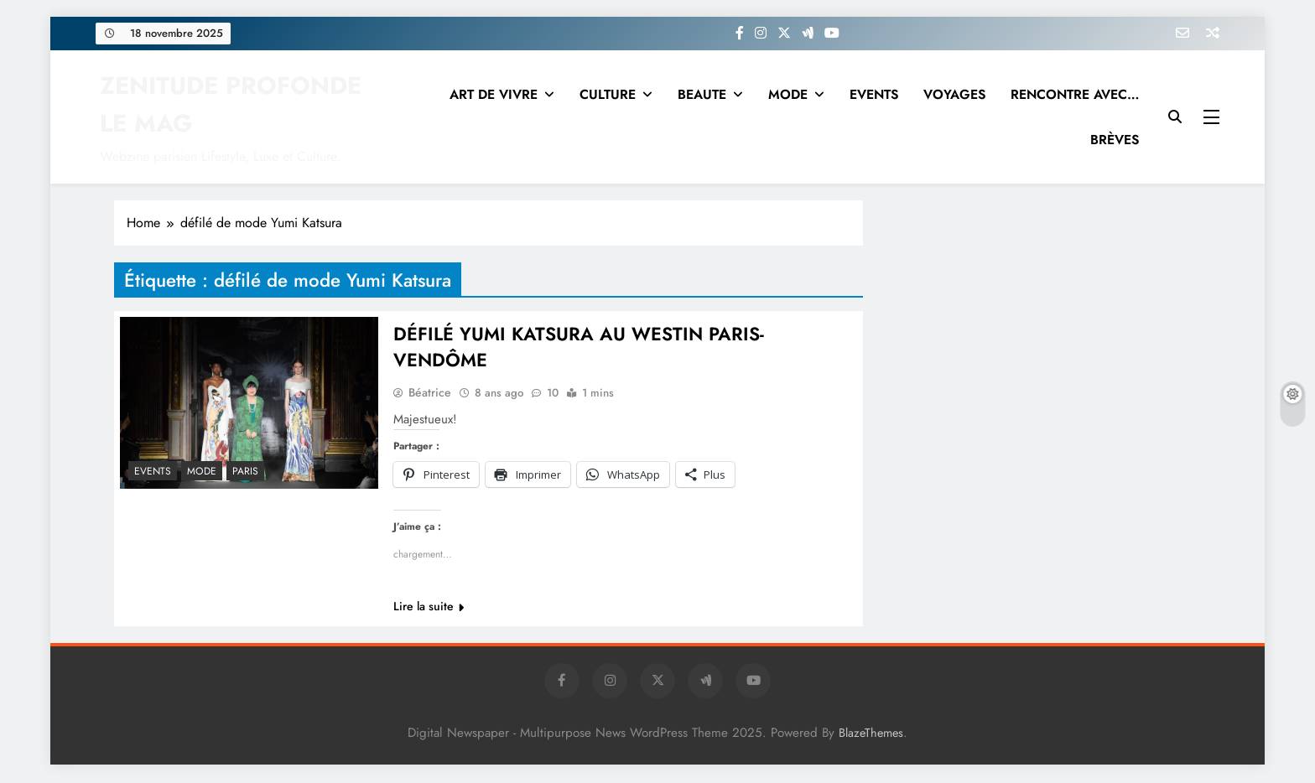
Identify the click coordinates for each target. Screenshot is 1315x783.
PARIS (245, 471)
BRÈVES (1114, 139)
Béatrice (429, 394)
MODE (788, 94)
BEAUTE (702, 94)
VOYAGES (954, 94)
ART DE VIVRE (494, 94)
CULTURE (608, 94)
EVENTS (874, 94)
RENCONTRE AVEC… (1075, 94)
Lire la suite (428, 607)
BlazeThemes (871, 734)
